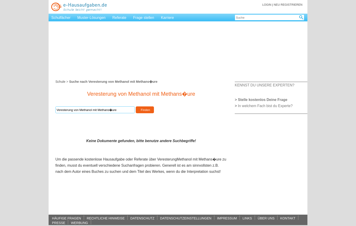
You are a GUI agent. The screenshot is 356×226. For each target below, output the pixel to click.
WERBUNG (79, 222)
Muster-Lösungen (91, 18)
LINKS (247, 218)
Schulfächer (61, 18)
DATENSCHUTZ (142, 218)
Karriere (167, 18)
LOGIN (266, 4)
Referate (119, 18)
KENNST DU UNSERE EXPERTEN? (264, 85)
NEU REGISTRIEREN (288, 4)
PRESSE (58, 222)
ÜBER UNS (266, 218)
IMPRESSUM (227, 218)
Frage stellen (143, 18)
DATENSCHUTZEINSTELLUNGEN (185, 218)
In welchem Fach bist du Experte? (265, 106)
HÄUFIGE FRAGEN (66, 218)
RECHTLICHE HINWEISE (106, 218)
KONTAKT (287, 218)
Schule (60, 81)
